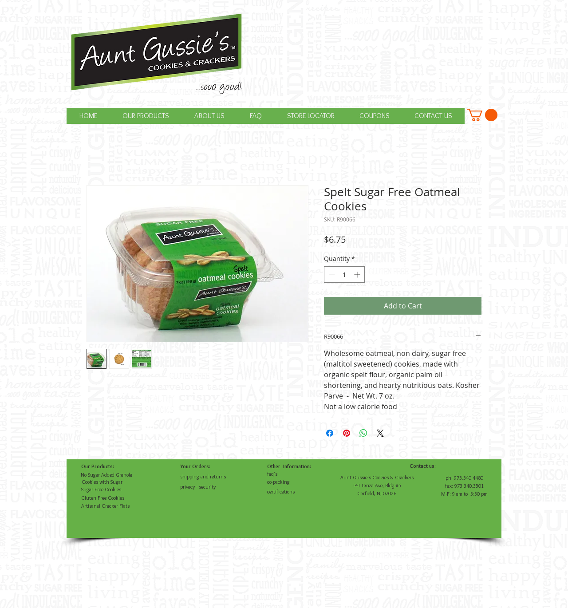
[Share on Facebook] (329, 433)
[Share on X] (380, 433)
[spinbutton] (344, 274)
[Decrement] (330, 274)
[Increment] (357, 274)
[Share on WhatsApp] (363, 433)
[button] (482, 115)
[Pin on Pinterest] (346, 433)
